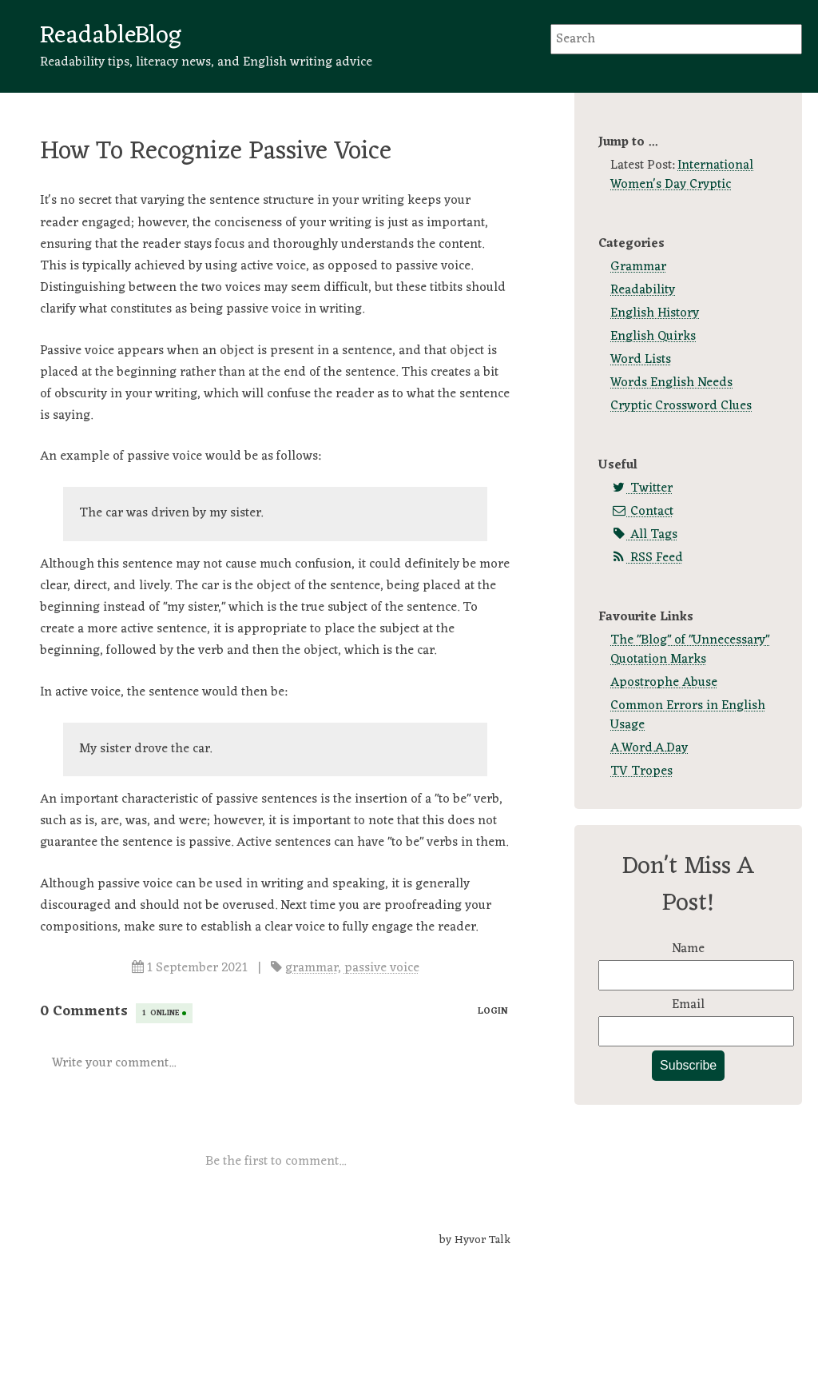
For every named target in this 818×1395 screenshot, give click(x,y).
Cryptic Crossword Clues (681, 406)
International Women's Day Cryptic (681, 175)
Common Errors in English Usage (687, 715)
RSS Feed (646, 558)
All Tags (643, 535)
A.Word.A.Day (649, 748)
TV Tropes (641, 771)
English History (654, 313)
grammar (311, 968)
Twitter (641, 488)
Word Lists (640, 360)
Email (688, 1005)
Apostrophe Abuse (663, 683)
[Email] (696, 1031)
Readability (642, 290)
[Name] (696, 975)
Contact (641, 511)
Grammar (638, 267)
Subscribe (688, 1065)
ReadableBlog (110, 36)
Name (688, 949)
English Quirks (653, 336)
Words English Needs (671, 383)
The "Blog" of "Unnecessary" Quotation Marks (689, 650)
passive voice (381, 968)
